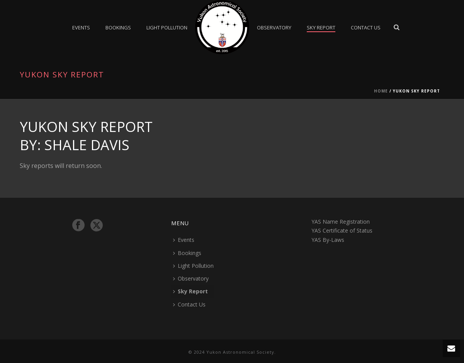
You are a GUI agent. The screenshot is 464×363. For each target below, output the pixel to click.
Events (81, 27)
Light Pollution (166, 27)
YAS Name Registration (340, 221)
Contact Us (366, 27)
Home (381, 91)
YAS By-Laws (327, 239)
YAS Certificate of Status (341, 230)
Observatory (274, 27)
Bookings (118, 27)
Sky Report (321, 27)
